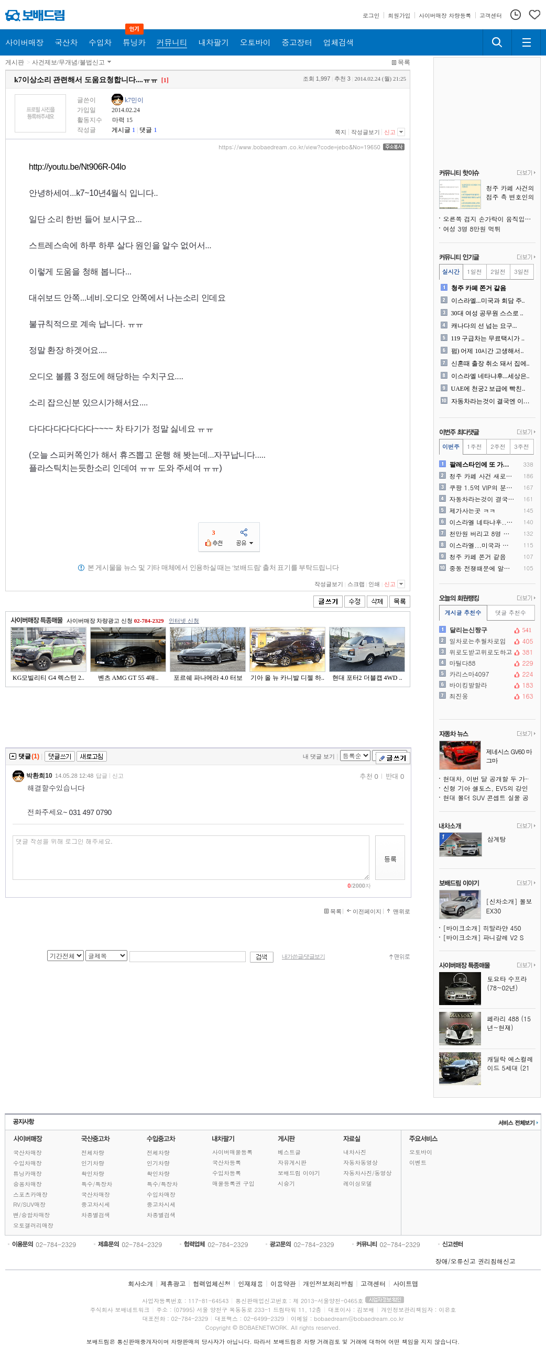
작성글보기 (365, 132)
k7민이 (134, 100)
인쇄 (374, 584)
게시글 (121, 130)
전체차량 (92, 1152)
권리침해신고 (497, 1260)
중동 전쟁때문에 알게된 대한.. (482, 568)
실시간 (451, 271)
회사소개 (140, 1283)
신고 (390, 132)
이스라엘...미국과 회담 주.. (488, 300)
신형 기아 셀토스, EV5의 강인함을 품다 (489, 788)
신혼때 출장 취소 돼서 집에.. (490, 363)
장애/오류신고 (455, 1260)
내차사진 (354, 1152)
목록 (404, 62)
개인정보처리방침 (328, 1283)
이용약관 (283, 1283)
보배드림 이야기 (299, 1173)
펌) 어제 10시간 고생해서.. (487, 351)
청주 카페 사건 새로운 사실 (482, 476)
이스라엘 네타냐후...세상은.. (490, 376)
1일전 (474, 271)
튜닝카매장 (27, 1173)
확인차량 (92, 1173)
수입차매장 (27, 1163)
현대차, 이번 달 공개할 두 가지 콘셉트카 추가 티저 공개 (489, 778)
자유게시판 (292, 1162)
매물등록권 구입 (233, 1183)
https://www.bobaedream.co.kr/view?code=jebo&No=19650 (299, 147)
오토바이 (420, 1152)
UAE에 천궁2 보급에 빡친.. (488, 388)
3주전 (521, 446)
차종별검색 (95, 1215)
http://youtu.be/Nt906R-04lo (77, 166)
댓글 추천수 (510, 612)
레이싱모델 (357, 1183)
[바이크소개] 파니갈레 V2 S (483, 937)
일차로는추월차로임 (486, 641)
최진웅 (486, 696)
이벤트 (418, 1162)
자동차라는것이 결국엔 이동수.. (492, 401)
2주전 (497, 446)
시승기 (286, 1183)
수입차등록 (226, 1173)
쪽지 (340, 132)
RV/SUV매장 (29, 1204)
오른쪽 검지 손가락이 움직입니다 (489, 218)
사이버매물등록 (232, 1152)
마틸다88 (486, 663)
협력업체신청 (212, 1283)
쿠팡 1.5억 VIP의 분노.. (482, 487)
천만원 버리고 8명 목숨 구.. (482, 534)
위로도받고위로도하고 (486, 652)
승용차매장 (27, 1184)
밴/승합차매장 (31, 1215)
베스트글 (289, 1152)
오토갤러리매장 (33, 1225)
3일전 (521, 271)
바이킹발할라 (486, 685)
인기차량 (92, 1163)
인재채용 (250, 1283)
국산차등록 (226, 1162)
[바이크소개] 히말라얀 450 (482, 927)
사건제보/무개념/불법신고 (68, 62)
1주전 (474, 446)
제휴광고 (172, 1283)
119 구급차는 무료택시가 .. (488, 338)
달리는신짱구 (486, 630)
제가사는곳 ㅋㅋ (473, 510)
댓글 (145, 130)
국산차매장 (27, 1152)
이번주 (451, 446)
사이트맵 (405, 1283)
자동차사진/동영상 (367, 1173)
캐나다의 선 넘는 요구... (484, 325)
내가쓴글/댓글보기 (303, 957)
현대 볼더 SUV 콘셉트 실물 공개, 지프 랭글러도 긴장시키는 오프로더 (489, 797)
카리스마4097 (486, 674)
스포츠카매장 (30, 1194)
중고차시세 (95, 1204)
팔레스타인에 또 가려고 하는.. (482, 464)
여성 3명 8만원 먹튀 (472, 228)
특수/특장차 (97, 1184)
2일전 (497, 271)
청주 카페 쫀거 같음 (478, 288)
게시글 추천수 (463, 612)
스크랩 (356, 584)
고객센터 (373, 1283)
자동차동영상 (360, 1162)
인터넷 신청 (184, 621)
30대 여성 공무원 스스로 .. (487, 313)
